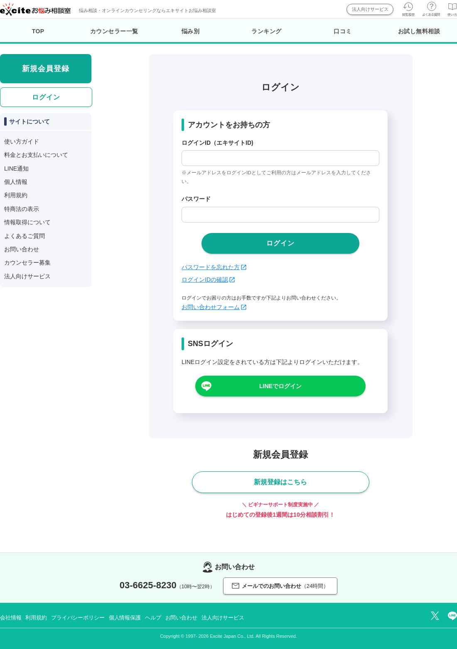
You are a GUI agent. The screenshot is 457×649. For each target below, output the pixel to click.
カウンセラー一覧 (114, 31)
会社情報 (10, 617)
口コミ (343, 31)
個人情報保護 (125, 617)
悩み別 (191, 31)
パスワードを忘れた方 (214, 267)
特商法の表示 (21, 209)
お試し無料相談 (419, 31)
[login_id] (280, 158)
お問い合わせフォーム (214, 307)
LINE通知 (16, 168)
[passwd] (280, 215)
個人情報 (15, 181)
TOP (38, 31)
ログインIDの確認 (208, 279)
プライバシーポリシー (78, 617)
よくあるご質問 (24, 236)
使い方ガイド (21, 141)
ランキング (266, 31)
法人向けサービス (370, 9)
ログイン (46, 97)
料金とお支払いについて (36, 154)
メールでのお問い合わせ (280, 586)
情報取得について (27, 222)
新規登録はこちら (280, 482)
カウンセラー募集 (27, 262)
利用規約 (15, 195)
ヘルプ (153, 617)
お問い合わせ (21, 249)
